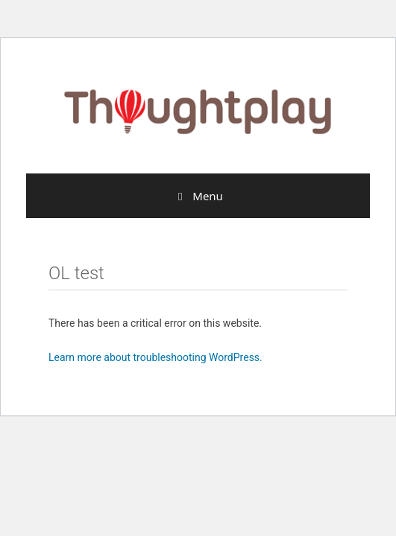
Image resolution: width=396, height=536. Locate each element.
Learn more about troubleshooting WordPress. (155, 357)
